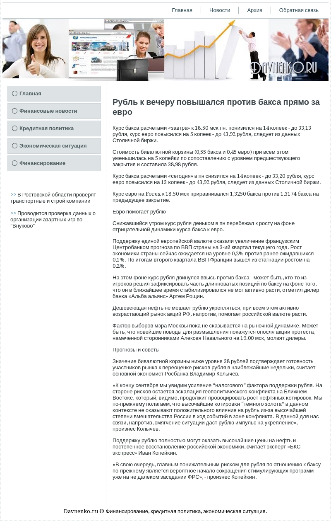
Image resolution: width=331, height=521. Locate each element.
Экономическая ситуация (53, 146)
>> (13, 194)
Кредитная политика (46, 128)
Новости (219, 10)
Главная (182, 10)
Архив (254, 10)
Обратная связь (299, 10)
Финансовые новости (48, 111)
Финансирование (42, 163)
